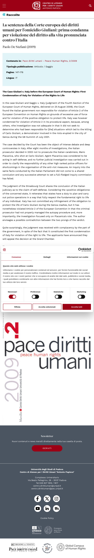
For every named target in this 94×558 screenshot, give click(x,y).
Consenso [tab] (16, 257)
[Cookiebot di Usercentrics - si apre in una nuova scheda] (80, 250)
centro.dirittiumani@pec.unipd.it (47, 488)
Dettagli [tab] (47, 257)
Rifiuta (17, 307)
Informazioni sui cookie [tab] (77, 257)
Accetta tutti (76, 307)
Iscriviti (47, 448)
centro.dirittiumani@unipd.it (47, 486)
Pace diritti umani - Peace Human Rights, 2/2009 (50, 61)
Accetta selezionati (47, 307)
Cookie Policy (47, 518)
